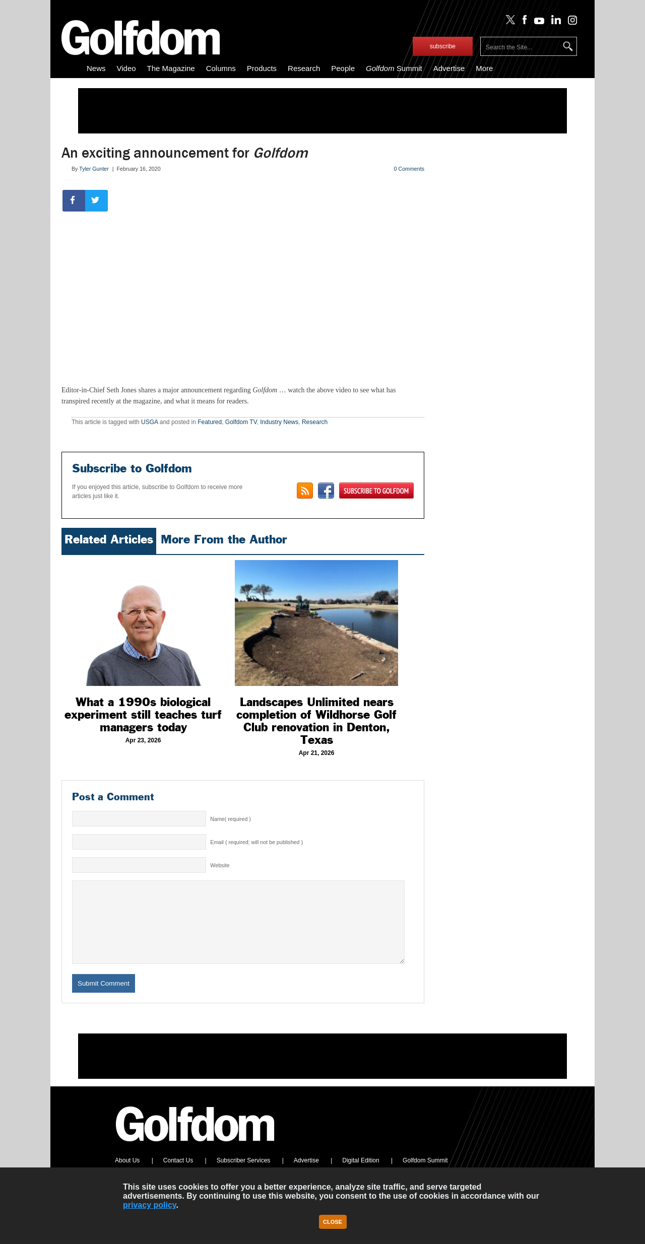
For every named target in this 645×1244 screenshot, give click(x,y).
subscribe (443, 46)
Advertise (449, 68)
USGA (149, 422)
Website (219, 865)
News (96, 68)
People (343, 68)
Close (332, 1222)
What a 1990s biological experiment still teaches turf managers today (143, 714)
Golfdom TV (241, 422)
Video (126, 68)
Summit (394, 68)
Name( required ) (230, 819)
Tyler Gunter (94, 169)
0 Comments (409, 169)
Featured (210, 422)
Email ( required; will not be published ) (256, 842)
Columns (221, 68)
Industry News (279, 422)
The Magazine (171, 68)
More (484, 68)
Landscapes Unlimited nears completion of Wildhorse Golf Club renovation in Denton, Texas (316, 721)
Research (304, 68)
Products (262, 68)
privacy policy (149, 1205)
